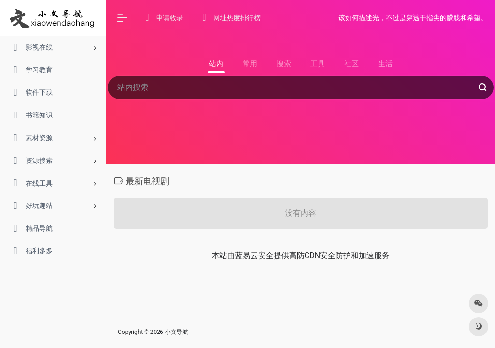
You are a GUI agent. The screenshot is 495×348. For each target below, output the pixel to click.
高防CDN (304, 255)
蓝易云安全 (254, 255)
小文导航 (176, 332)
